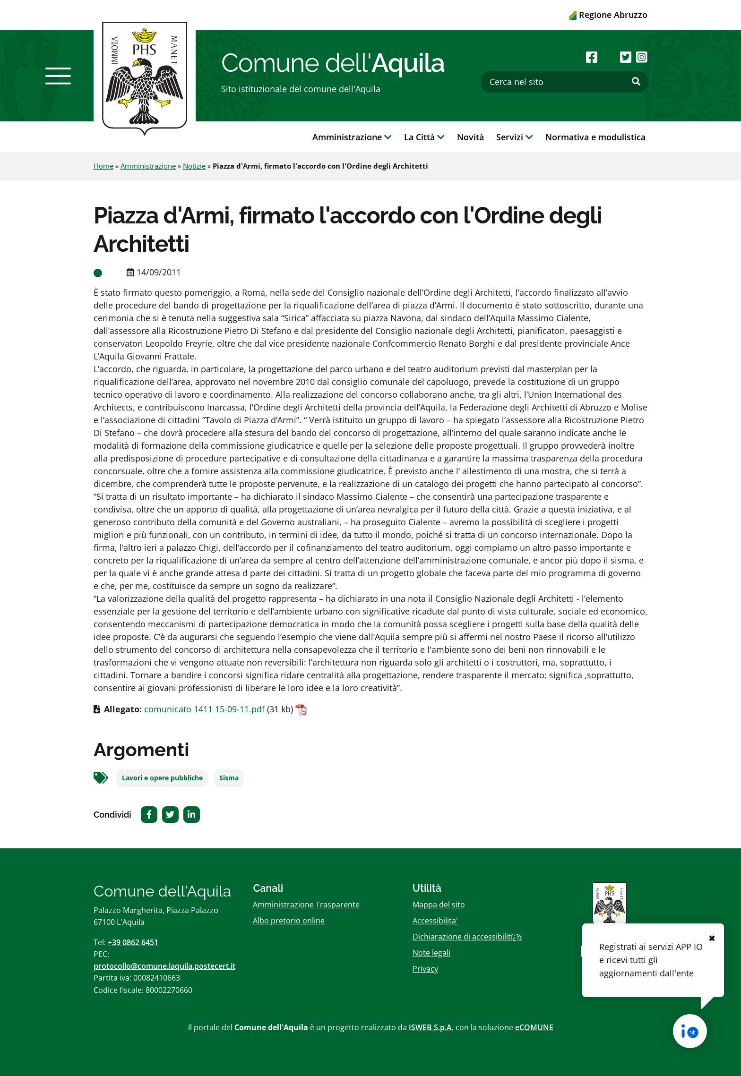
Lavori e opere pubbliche (162, 778)
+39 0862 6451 (133, 942)
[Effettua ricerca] (636, 82)
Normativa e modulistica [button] (595, 137)
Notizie (194, 166)
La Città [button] (424, 137)
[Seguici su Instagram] (641, 57)
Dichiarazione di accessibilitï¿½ (467, 936)
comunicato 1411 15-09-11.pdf (204, 709)
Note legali (431, 953)
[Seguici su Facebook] (591, 57)
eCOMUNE (534, 1027)
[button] (58, 76)
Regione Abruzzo (608, 14)
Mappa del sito (439, 904)
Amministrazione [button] (352, 137)
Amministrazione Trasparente (306, 904)
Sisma (229, 778)
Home (103, 166)
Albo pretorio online (289, 920)
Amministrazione (148, 166)
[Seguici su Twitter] (625, 57)
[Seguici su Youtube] (608, 57)
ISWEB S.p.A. (431, 1027)
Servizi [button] (514, 137)
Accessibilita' (435, 920)
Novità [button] (470, 137)
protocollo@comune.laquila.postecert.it (164, 966)
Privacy (425, 969)
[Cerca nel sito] (564, 82)
